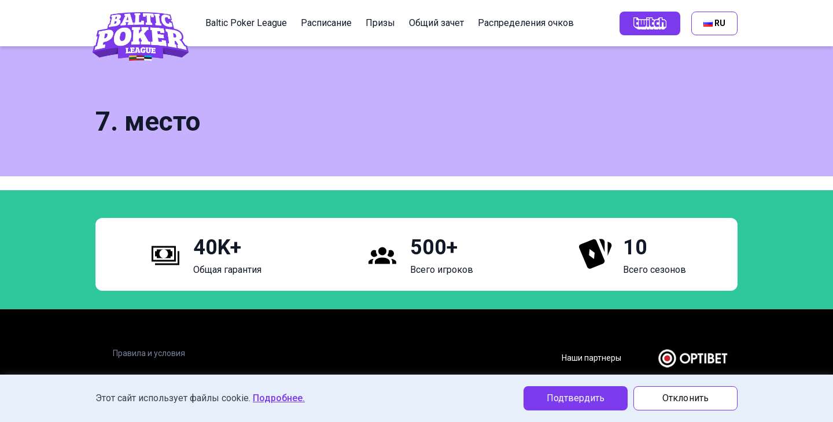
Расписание (326, 22)
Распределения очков (526, 22)
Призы (380, 22)
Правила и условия (149, 353)
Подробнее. (279, 398)
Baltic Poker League (246, 22)
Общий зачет (436, 22)
